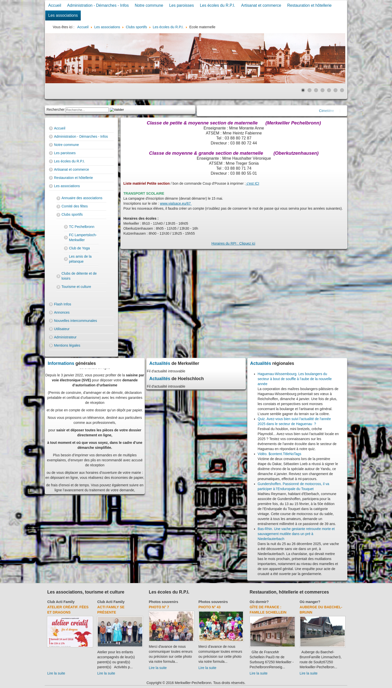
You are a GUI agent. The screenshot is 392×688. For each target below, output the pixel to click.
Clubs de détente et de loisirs (79, 275)
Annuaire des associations (82, 198)
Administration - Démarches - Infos (98, 5)
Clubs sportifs (72, 214)
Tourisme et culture (76, 287)
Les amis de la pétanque (80, 258)
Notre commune (149, 5)
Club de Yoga (79, 248)
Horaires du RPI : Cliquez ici (233, 243)
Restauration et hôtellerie (309, 5)
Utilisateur (62, 329)
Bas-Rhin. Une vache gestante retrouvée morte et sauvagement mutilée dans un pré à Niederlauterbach (296, 534)
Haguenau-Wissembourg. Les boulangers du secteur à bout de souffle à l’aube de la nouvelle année (295, 379)
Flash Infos (62, 304)
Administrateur (65, 337)
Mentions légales (67, 345)
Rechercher (55, 109)
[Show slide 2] (310, 90)
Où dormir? (259, 602)
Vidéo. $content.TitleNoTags (279, 454)
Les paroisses (181, 5)
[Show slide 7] (342, 90)
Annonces (62, 312)
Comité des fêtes (75, 206)
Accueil (54, 5)
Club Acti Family (60, 602)
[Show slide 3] (316, 90)
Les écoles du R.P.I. (217, 5)
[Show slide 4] (322, 90)
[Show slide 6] (336, 90)
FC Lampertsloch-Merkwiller (83, 237)
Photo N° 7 (159, 607)
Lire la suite (56, 673)
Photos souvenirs (163, 602)
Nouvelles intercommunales (75, 321)
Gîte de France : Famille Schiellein (268, 609)
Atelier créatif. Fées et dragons (67, 609)
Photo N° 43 (209, 607)
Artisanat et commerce (261, 5)
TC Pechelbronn (81, 227)
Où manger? (310, 602)
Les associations (63, 15)
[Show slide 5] (329, 90)
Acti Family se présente (110, 609)
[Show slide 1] (303, 90)
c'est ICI (252, 183)
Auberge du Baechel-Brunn (321, 609)
